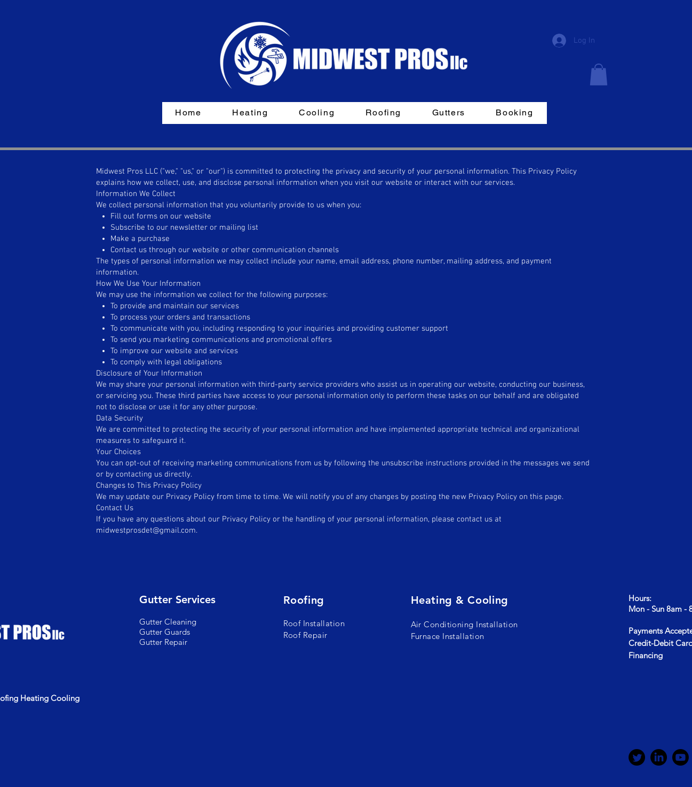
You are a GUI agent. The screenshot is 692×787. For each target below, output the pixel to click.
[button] (599, 74)
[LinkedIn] (658, 757)
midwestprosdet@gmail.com (146, 530)
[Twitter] (637, 757)
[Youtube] (680, 757)
